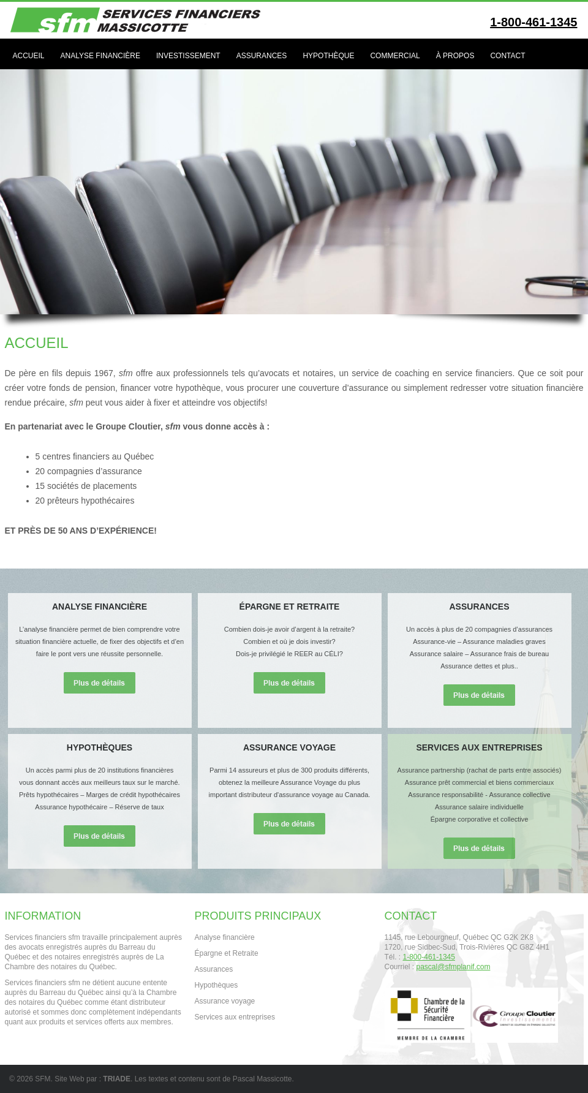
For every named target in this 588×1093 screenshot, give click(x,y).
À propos (455, 55)
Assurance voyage (225, 1001)
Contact (507, 55)
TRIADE (116, 1079)
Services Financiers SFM (142, 20)
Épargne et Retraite (226, 953)
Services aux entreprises (235, 1017)
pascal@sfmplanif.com (454, 967)
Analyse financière (100, 55)
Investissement (188, 55)
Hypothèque (328, 55)
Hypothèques (216, 985)
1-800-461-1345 (533, 22)
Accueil (29, 55)
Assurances (261, 55)
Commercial (395, 55)
